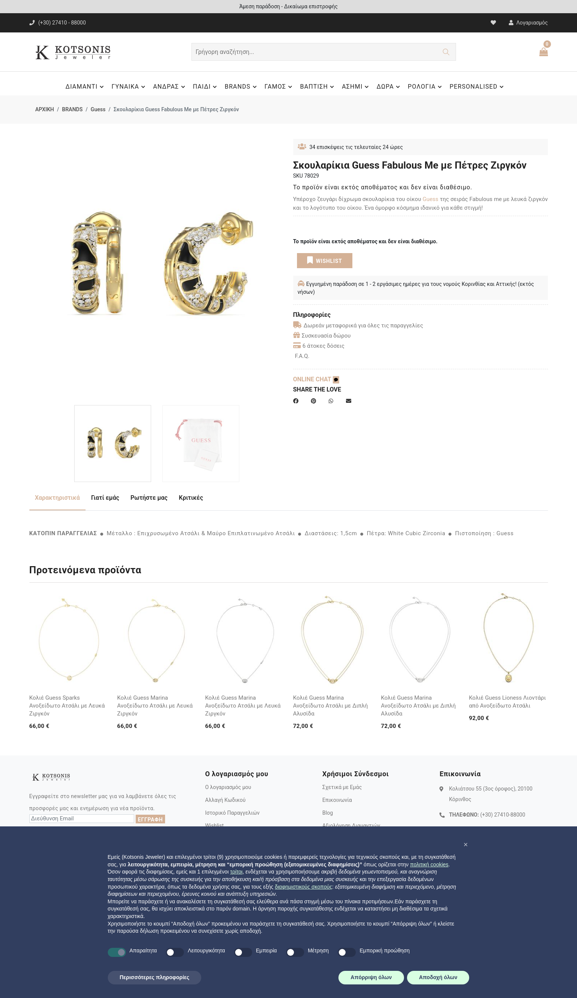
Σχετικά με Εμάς (342, 787)
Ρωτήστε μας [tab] (148, 497)
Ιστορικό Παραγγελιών (232, 813)
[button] (466, 844)
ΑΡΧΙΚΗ (44, 109)
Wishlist (214, 826)
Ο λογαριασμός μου (228, 787)
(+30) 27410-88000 (502, 815)
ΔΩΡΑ (389, 86)
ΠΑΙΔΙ (206, 86)
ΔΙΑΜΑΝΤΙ (86, 86)
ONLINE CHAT (316, 379)
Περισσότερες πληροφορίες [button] (155, 977)
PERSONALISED (478, 86)
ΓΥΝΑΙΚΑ (129, 86)
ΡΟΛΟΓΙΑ (426, 86)
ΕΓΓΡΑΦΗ (150, 820)
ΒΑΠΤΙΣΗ (318, 86)
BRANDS (242, 86)
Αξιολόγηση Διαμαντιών (351, 826)
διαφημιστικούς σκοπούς (303, 887)
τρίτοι (236, 872)
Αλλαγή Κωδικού (225, 800)
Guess (98, 109)
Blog (327, 813)
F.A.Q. (302, 356)
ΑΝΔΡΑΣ (170, 86)
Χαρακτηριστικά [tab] (57, 497)
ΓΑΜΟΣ (279, 86)
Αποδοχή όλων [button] (438, 977)
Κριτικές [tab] (191, 497)
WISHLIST (324, 260)
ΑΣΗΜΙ (356, 86)
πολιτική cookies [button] (429, 864)
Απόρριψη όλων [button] (371, 977)
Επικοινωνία (337, 800)
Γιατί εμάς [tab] (105, 497)
